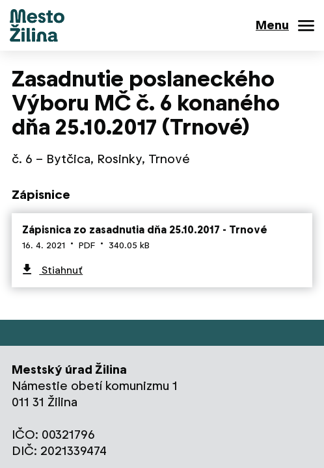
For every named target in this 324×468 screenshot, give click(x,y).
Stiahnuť (61, 270)
